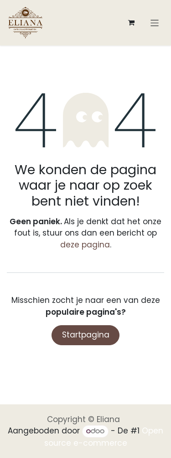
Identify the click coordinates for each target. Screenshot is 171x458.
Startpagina (85, 334)
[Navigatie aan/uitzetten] (155, 22)
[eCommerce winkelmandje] (131, 23)
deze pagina (85, 244)
